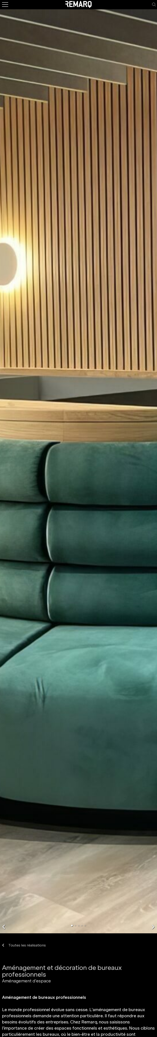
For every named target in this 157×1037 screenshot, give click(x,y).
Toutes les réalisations (24, 945)
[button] (3, 926)
